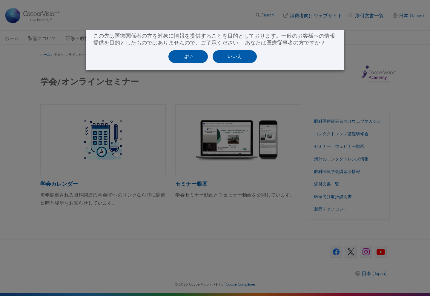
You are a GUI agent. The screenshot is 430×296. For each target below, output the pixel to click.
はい (188, 56)
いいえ (235, 56)
